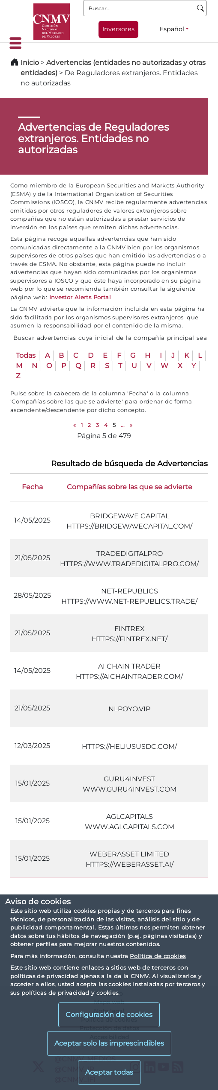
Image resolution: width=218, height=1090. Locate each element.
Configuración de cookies (109, 1015)
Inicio (30, 62)
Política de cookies (157, 956)
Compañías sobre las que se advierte (129, 487)
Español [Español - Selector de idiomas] (171, 29)
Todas (26, 355)
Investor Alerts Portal (80, 297)
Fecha (32, 487)
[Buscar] (200, 8)
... (123, 425)
